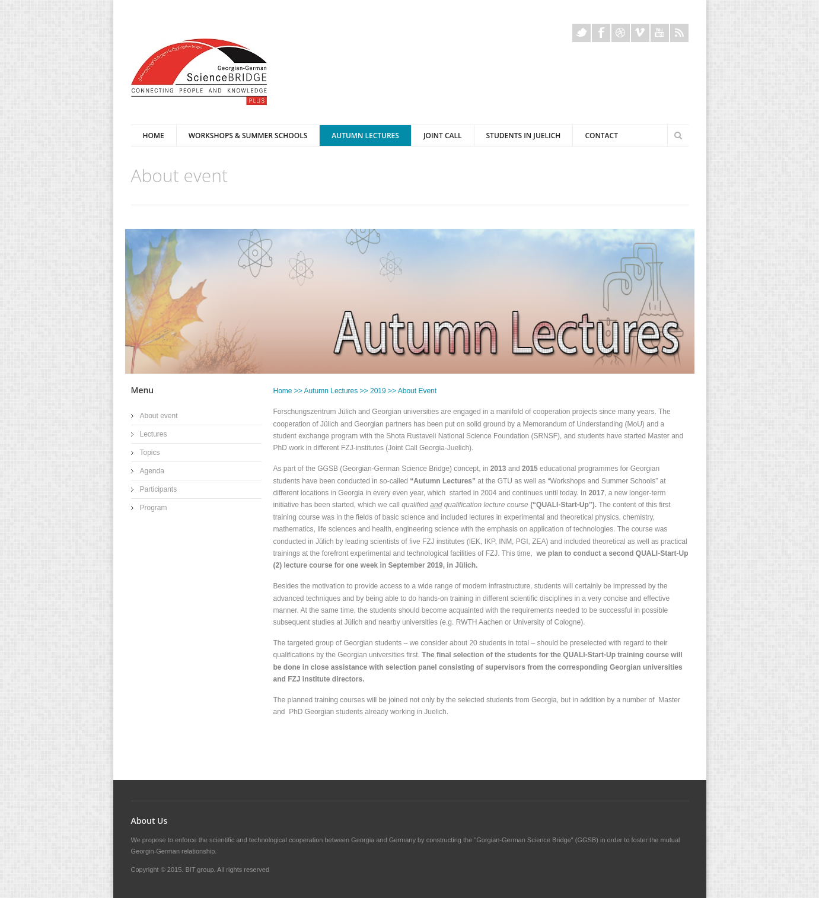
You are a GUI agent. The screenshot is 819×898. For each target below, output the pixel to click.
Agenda (152, 471)
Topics (150, 452)
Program (153, 508)
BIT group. (200, 869)
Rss (679, 33)
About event (159, 416)
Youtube (660, 33)
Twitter (581, 33)
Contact (601, 135)
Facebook (601, 33)
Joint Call (442, 135)
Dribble (620, 33)
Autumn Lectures (365, 135)
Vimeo (640, 33)
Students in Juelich (523, 135)
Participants (158, 489)
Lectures (153, 434)
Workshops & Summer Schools (248, 135)
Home (153, 135)
